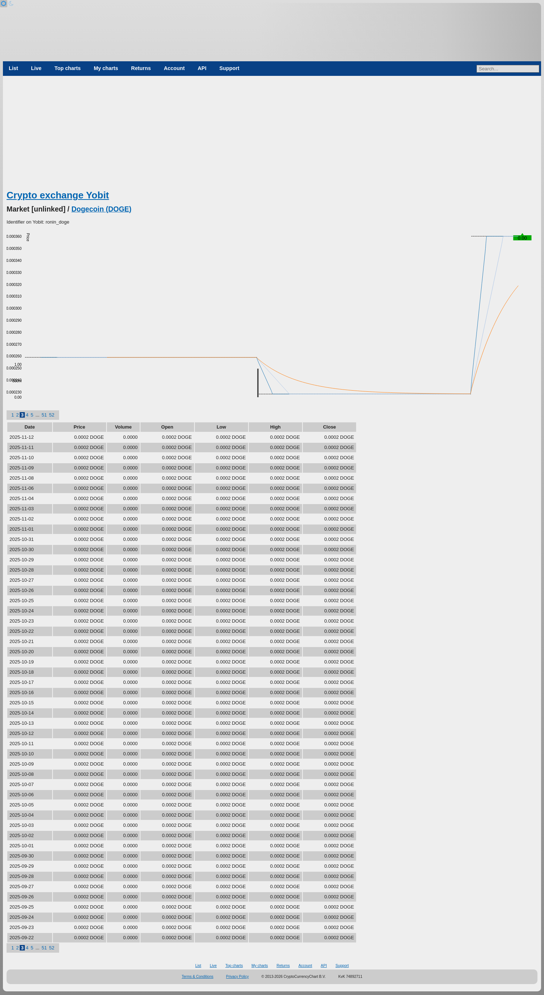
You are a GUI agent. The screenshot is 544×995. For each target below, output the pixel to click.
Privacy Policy (237, 977)
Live (36, 68)
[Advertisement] (272, 134)
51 (44, 415)
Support (229, 68)
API (202, 68)
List (13, 68)
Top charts (67, 68)
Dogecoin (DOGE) (102, 209)
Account (174, 68)
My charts (106, 68)
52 (51, 415)
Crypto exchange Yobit (58, 195)
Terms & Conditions (197, 977)
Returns (141, 68)
